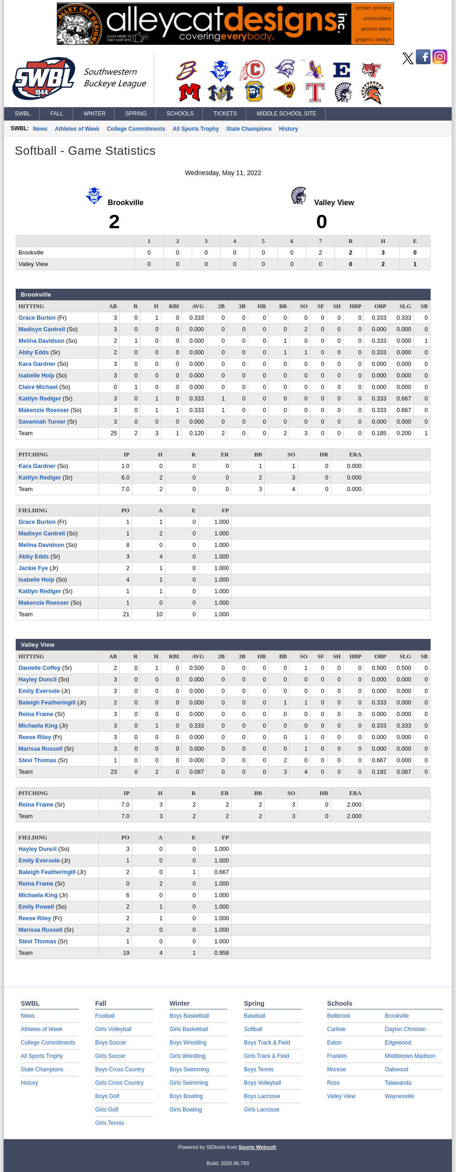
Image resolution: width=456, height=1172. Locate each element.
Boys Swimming (189, 1069)
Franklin (337, 1056)
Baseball (254, 1016)
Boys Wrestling (188, 1042)
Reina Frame (36, 714)
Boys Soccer (110, 1042)
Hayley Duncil (37, 679)
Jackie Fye (33, 568)
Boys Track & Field (267, 1042)
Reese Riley (34, 737)
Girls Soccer (110, 1056)
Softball (253, 1029)
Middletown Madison (410, 1056)
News (40, 129)
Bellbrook (338, 1016)
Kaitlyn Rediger (39, 398)
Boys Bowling (186, 1096)
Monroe (336, 1069)
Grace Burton (36, 318)
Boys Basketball (189, 1016)
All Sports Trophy (196, 129)
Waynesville (399, 1096)
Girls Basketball (189, 1029)
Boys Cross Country (120, 1069)
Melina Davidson (41, 341)
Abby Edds (33, 352)
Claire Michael (38, 387)
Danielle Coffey (39, 668)
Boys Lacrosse (262, 1096)
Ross (333, 1083)
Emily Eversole (39, 691)
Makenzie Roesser (43, 410)
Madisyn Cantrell (41, 329)
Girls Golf (106, 1109)
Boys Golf (107, 1096)
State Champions (249, 129)
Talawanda (398, 1083)
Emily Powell (36, 907)
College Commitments (136, 129)
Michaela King (38, 726)
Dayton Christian (405, 1029)
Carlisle (336, 1029)
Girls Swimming (189, 1083)
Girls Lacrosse (262, 1109)
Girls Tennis (109, 1123)
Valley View (341, 1096)
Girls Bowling (186, 1109)
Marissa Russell (40, 749)
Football (105, 1016)
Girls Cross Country (119, 1083)
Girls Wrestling (188, 1056)
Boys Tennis (259, 1069)
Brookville (397, 1016)
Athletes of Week (77, 129)
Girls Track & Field (266, 1056)
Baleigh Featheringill (47, 702)
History (288, 129)
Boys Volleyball (262, 1083)
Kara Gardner (37, 364)
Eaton (334, 1042)
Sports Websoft (257, 1147)
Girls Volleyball (113, 1029)
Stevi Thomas (37, 760)
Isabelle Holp (36, 375)
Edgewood (398, 1042)
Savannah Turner (42, 422)
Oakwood (396, 1069)
